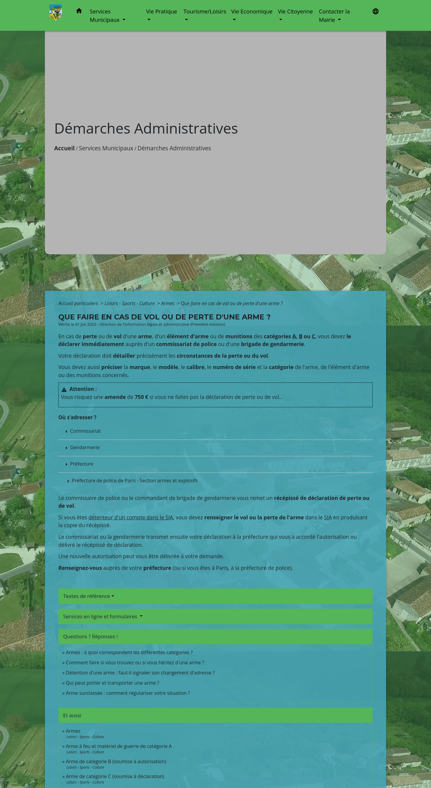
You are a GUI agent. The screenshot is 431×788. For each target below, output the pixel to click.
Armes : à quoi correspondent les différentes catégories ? (129, 652)
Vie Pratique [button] (161, 11)
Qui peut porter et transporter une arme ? (112, 683)
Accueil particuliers (78, 303)
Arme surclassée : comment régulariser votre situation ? (128, 693)
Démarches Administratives (174, 148)
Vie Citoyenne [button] (295, 11)
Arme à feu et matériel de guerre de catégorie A (119, 746)
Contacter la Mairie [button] (334, 15)
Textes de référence (86, 596)
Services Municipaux (106, 148)
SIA (328, 517)
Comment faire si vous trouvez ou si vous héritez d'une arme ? (135, 662)
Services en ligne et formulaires (101, 616)
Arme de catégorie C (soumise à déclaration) (115, 776)
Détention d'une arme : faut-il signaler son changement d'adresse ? (140, 672)
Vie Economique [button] (252, 11)
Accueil (64, 148)
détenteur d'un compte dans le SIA (131, 517)
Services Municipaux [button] (105, 15)
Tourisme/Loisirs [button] (204, 11)
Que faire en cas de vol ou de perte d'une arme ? (232, 303)
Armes (168, 303)
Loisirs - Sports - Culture (130, 303)
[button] (79, 12)
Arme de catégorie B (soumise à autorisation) (116, 761)
